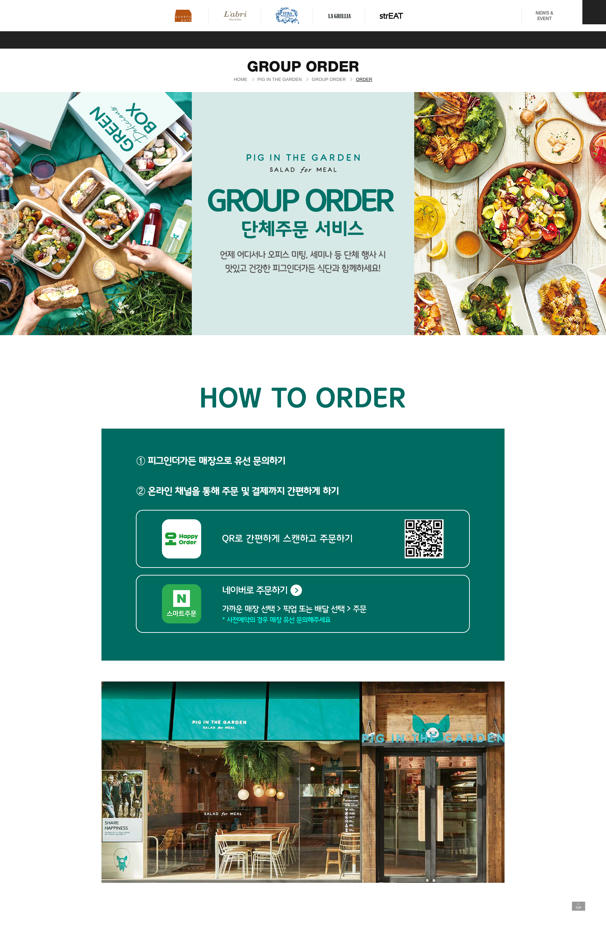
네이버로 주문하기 (262, 590)
